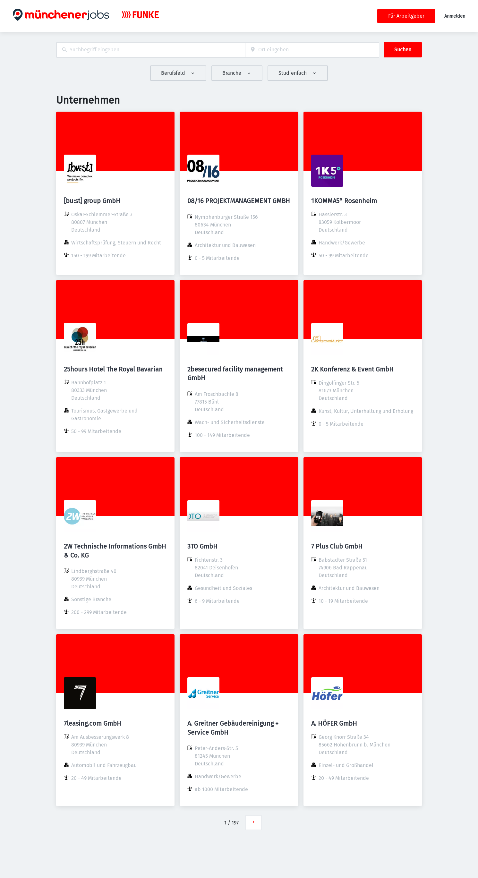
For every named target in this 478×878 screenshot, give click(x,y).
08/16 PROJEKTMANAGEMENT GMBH (238, 201)
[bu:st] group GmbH (92, 201)
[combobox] (150, 50)
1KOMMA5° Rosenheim (344, 201)
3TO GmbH (202, 546)
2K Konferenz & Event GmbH (352, 369)
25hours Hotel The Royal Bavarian (113, 369)
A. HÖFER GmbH (334, 723)
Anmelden (454, 16)
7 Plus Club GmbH (337, 546)
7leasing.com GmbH (92, 723)
